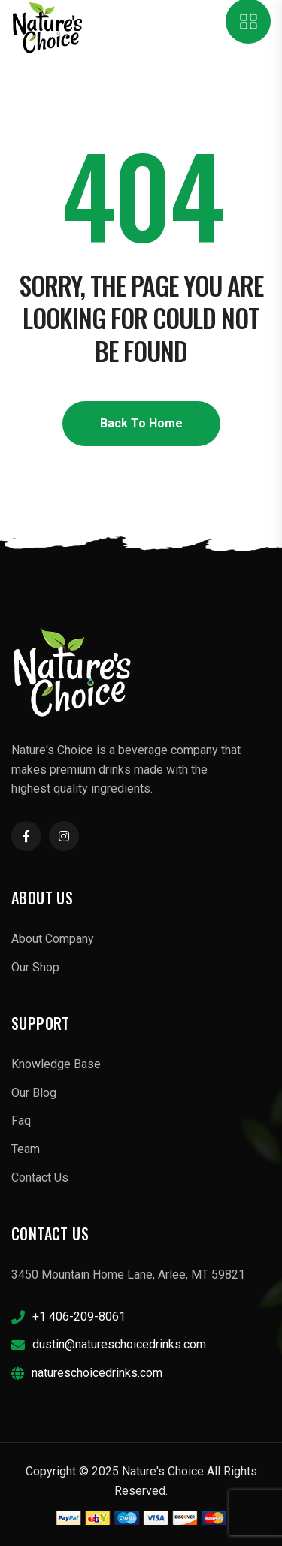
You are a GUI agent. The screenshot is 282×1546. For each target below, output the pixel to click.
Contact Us (39, 1177)
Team (25, 1149)
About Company (52, 939)
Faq (21, 1120)
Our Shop (35, 967)
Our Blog (33, 1093)
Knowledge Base (56, 1064)
